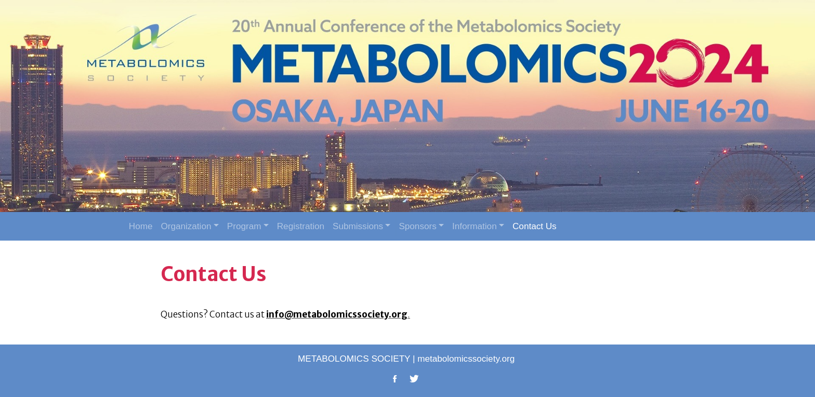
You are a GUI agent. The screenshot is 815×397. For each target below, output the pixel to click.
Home (141, 226)
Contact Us (534, 226)
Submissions (358, 226)
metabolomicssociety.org (466, 359)
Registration (300, 226)
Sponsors (417, 226)
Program (244, 226)
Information (474, 226)
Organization (186, 226)
